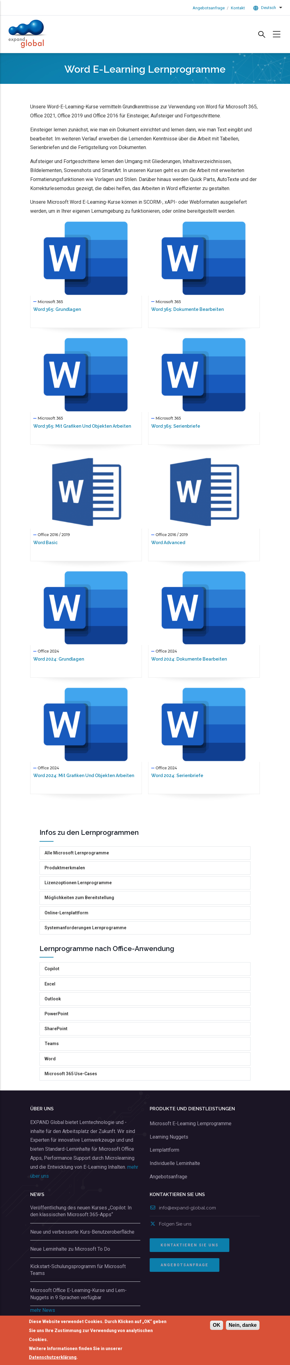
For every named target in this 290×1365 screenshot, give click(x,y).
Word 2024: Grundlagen (58, 659)
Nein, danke (243, 1325)
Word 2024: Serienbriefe (177, 775)
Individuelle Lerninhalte (175, 1163)
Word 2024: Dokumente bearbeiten (189, 659)
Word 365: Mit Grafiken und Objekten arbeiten (82, 426)
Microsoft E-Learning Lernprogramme (191, 1123)
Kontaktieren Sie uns (189, 1245)
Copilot (51, 968)
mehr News (42, 1310)
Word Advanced (168, 542)
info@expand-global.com (183, 1208)
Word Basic (45, 542)
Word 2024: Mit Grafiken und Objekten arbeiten (83, 775)
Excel (49, 983)
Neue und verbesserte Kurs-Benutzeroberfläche (82, 1232)
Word (50, 1058)
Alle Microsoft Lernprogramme (76, 852)
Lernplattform (164, 1150)
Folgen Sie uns (170, 1224)
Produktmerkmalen (64, 867)
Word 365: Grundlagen (57, 309)
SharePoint (56, 1028)
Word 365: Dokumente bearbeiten (187, 309)
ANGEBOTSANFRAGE (184, 1265)
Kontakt (238, 8)
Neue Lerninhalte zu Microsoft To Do (70, 1249)
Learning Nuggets (169, 1137)
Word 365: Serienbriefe (175, 426)
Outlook (52, 998)
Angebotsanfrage (209, 8)
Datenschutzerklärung (53, 1357)
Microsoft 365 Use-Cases (70, 1073)
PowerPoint (56, 1013)
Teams (51, 1043)
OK (216, 1325)
